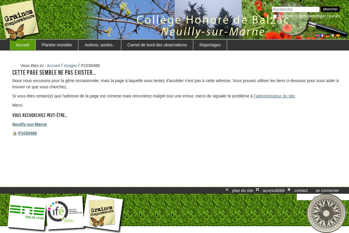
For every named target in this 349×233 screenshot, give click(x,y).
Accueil (22, 45)
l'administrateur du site (274, 96)
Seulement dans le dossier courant (309, 16)
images (70, 65)
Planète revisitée (57, 45)
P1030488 (27, 133)
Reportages (210, 45)
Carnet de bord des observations (157, 45)
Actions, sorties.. (100, 45)
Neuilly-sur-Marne (29, 124)
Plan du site (242, 190)
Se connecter (327, 190)
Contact (301, 190)
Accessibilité (274, 190)
